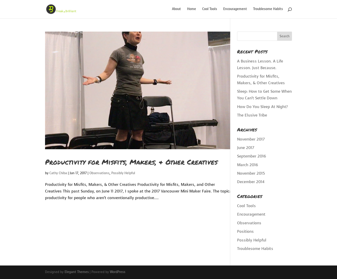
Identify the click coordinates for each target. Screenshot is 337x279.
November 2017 (251, 139)
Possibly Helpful (123, 173)
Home (191, 9)
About (176, 9)
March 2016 (247, 165)
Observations (99, 173)
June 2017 (245, 147)
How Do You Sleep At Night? (262, 106)
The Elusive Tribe (252, 115)
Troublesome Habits (268, 9)
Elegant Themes (76, 272)
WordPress (117, 272)
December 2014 (250, 181)
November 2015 (251, 173)
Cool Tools (209, 9)
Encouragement (235, 9)
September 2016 (251, 156)
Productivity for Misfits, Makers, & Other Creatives (131, 162)
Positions (245, 231)
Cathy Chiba (58, 173)
